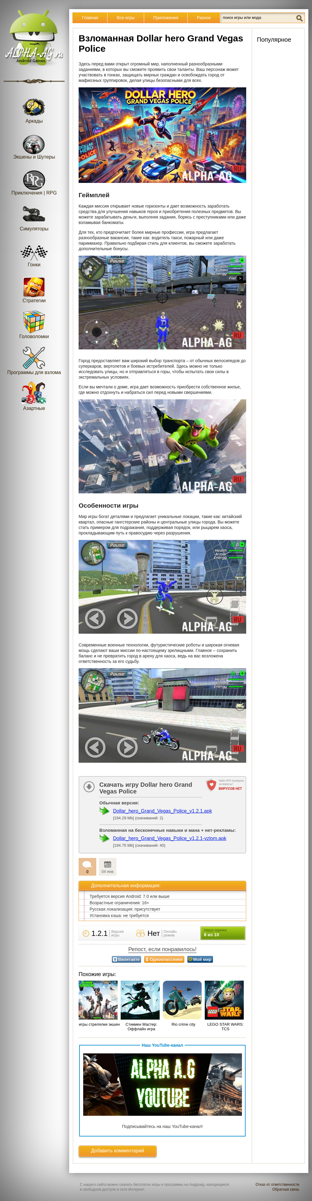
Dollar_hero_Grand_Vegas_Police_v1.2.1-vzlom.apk (169, 838)
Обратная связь (285, 1189)
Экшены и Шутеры (34, 144)
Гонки (34, 252)
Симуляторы (34, 216)
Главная (90, 17)
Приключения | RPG (34, 180)
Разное (204, 17)
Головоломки (34, 324)
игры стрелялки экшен (99, 1024)
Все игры (126, 17)
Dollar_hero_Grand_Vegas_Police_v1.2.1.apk (162, 811)
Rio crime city (183, 1024)
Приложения (165, 17)
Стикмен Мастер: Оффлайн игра (141, 1026)
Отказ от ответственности (277, 1184)
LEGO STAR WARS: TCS (225, 1026)
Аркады (34, 109)
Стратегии (34, 288)
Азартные (34, 396)
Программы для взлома (34, 360)
